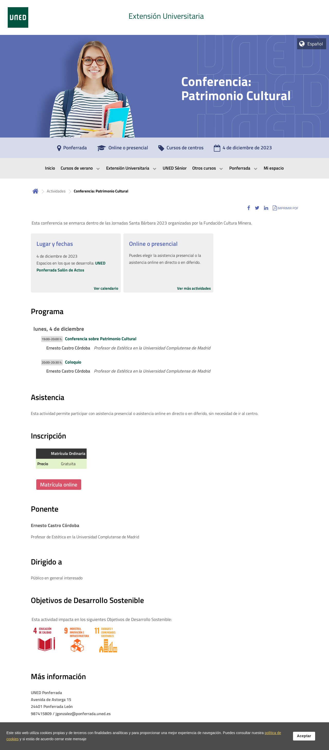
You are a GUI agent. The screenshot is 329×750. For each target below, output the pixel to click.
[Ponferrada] (72, 149)
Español (315, 43)
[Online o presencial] (122, 149)
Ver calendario (106, 288)
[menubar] (164, 168)
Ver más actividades (194, 288)
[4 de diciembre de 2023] (243, 149)
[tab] (164, 17)
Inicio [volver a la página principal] (35, 191)
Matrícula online (58, 484)
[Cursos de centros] (181, 149)
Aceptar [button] (304, 736)
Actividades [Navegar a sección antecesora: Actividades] (56, 191)
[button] (248, 207)
